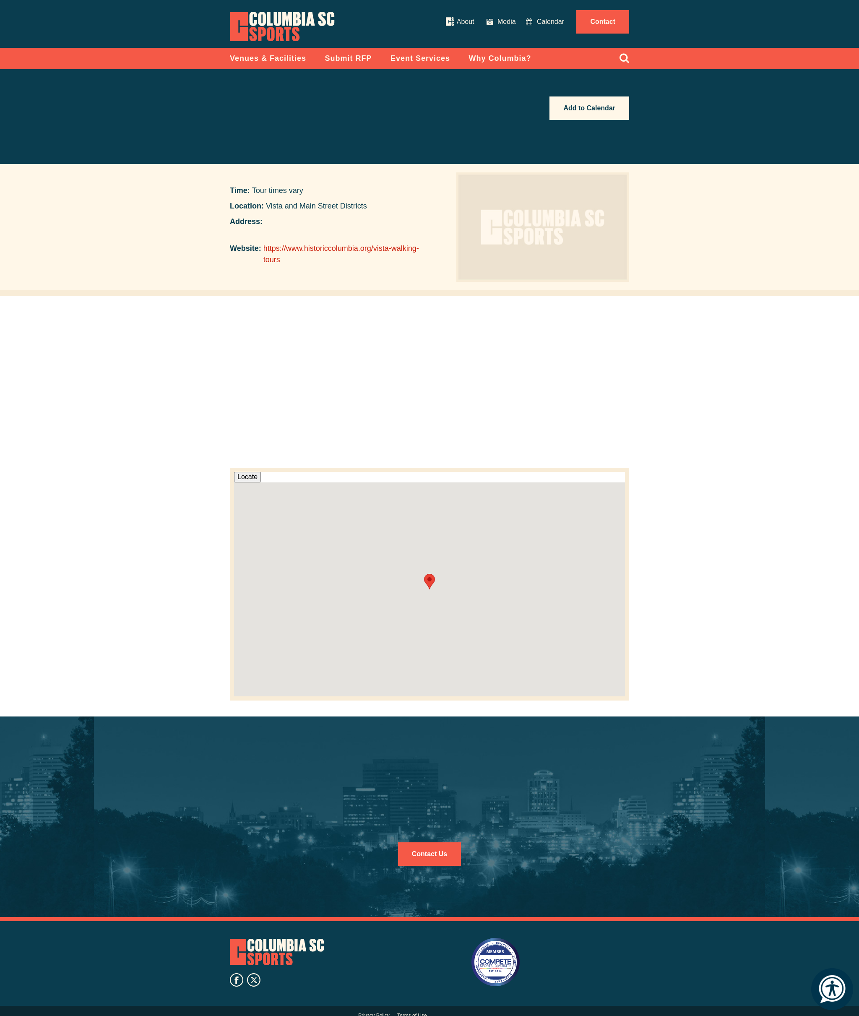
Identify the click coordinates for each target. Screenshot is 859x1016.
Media (506, 21)
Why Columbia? (500, 58)
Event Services (420, 58)
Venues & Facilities (268, 58)
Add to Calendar (589, 108)
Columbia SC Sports (277, 952)
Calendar (550, 21)
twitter (253, 980)
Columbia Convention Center (282, 26)
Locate (247, 476)
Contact (602, 21)
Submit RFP (348, 58)
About (465, 21)
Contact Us (429, 853)
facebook (236, 980)
